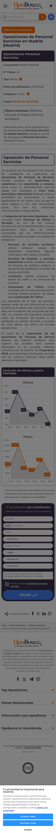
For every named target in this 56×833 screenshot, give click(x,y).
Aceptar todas (28, 816)
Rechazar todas (28, 823)
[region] (28, 809)
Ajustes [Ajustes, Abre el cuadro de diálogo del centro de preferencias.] (28, 829)
